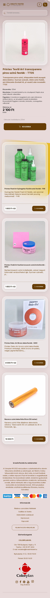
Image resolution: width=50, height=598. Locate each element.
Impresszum (25, 518)
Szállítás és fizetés (25, 512)
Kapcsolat (25, 521)
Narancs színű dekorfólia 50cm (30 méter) (21, 419)
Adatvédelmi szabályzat (25, 515)
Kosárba (25, 127)
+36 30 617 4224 (28, 547)
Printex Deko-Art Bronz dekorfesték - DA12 (21, 343)
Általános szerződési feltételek (25, 508)
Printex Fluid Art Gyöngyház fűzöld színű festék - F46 (25, 189)
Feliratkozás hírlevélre (25, 527)
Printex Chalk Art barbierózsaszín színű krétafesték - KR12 (25, 266)
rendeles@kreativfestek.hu (27, 549)
